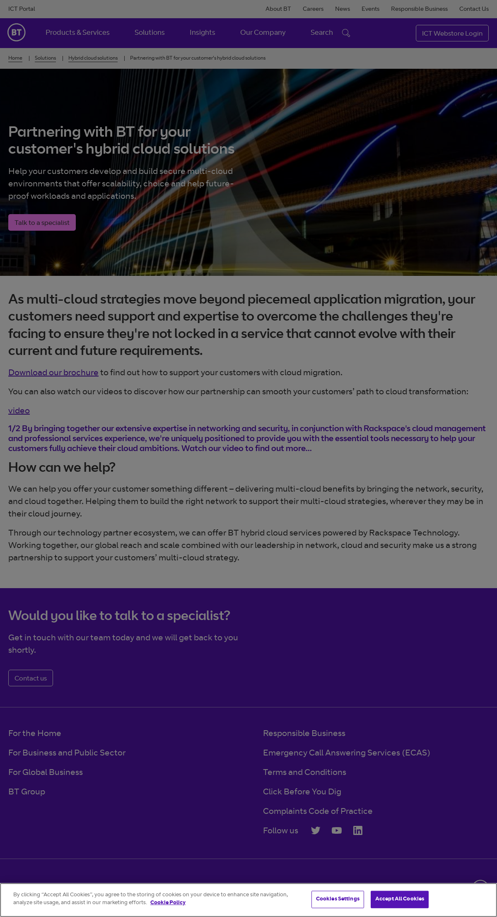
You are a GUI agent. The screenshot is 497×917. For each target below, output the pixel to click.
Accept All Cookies (399, 899)
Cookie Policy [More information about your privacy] (168, 903)
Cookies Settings (337, 899)
